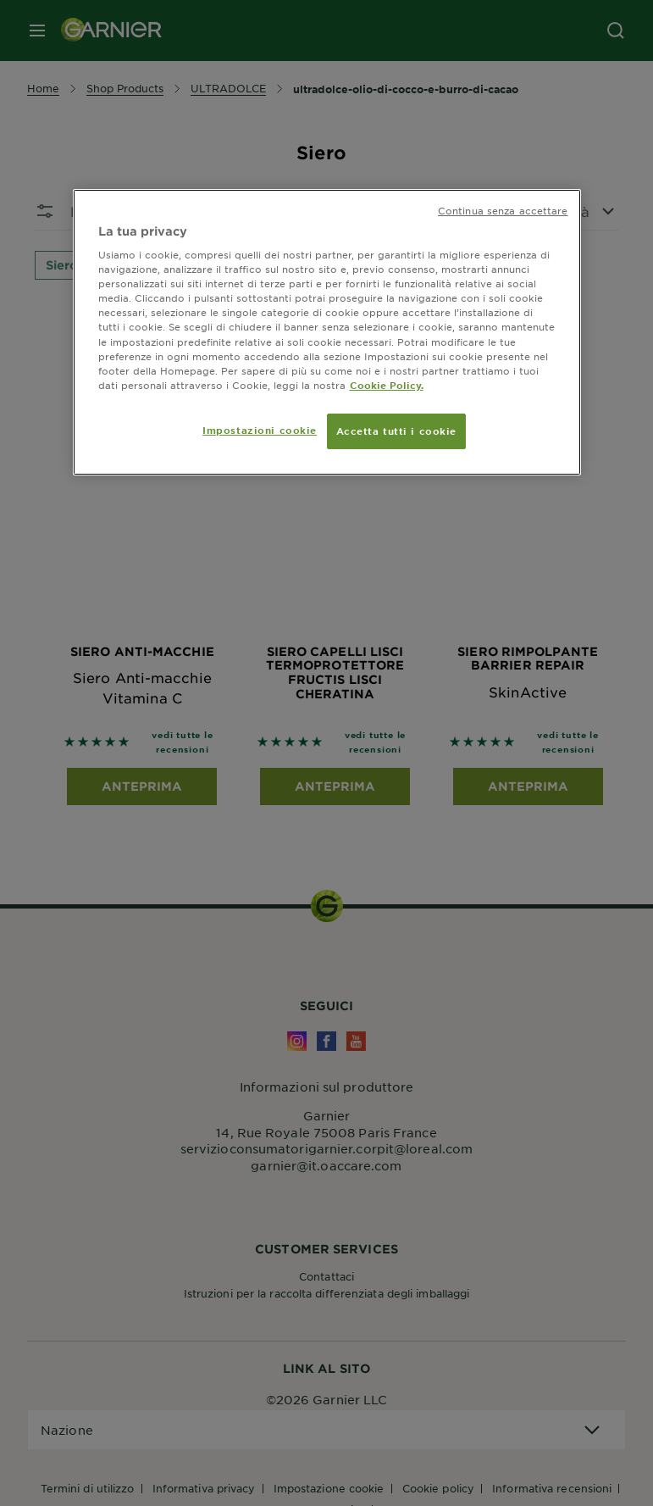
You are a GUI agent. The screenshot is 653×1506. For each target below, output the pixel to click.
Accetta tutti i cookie (396, 430)
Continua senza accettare (503, 210)
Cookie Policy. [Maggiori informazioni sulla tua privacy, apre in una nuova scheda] (386, 385)
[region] (327, 332)
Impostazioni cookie (259, 430)
